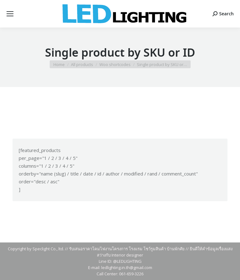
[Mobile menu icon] (10, 14)
